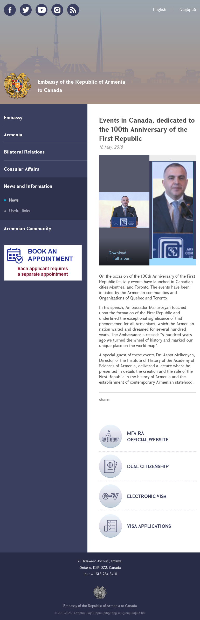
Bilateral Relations (24, 152)
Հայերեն (188, 9)
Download (117, 253)
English (159, 9)
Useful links (19, 210)
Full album (122, 258)
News (14, 200)
